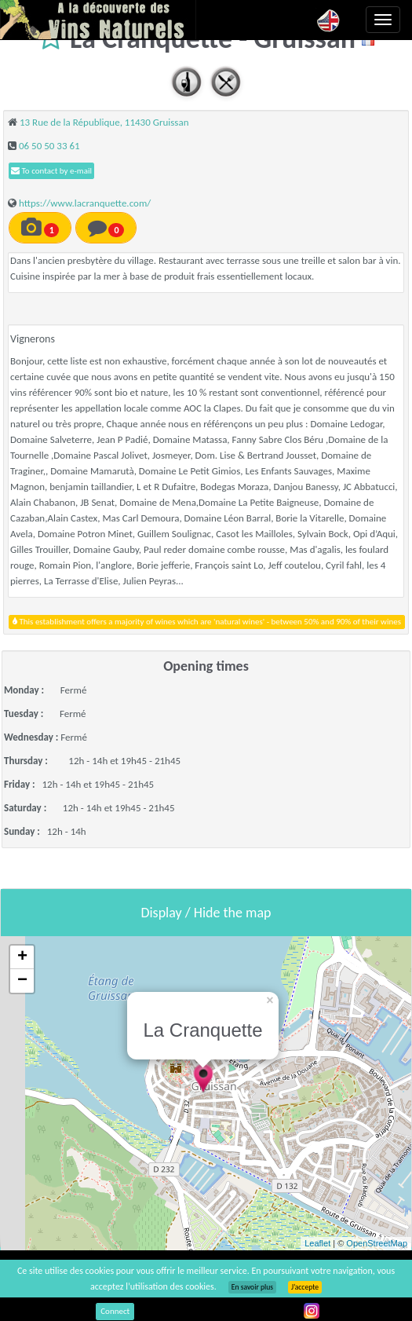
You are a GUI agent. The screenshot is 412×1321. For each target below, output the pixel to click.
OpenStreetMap (376, 1243)
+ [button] (22, 957)
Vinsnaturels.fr (98, 19)
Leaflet (317, 1243)
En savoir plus (252, 1287)
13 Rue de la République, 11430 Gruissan (104, 122)
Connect (114, 1311)
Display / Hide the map (205, 912)
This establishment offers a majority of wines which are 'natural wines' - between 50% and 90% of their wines (207, 622)
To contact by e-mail (51, 171)
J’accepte (305, 1287)
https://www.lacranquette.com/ (85, 203)
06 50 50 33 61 (49, 146)
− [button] (22, 981)
